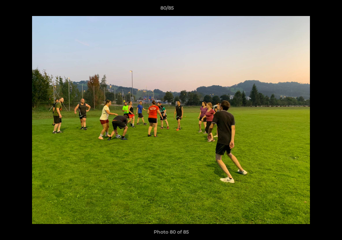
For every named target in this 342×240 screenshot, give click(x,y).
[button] (314, 10)
